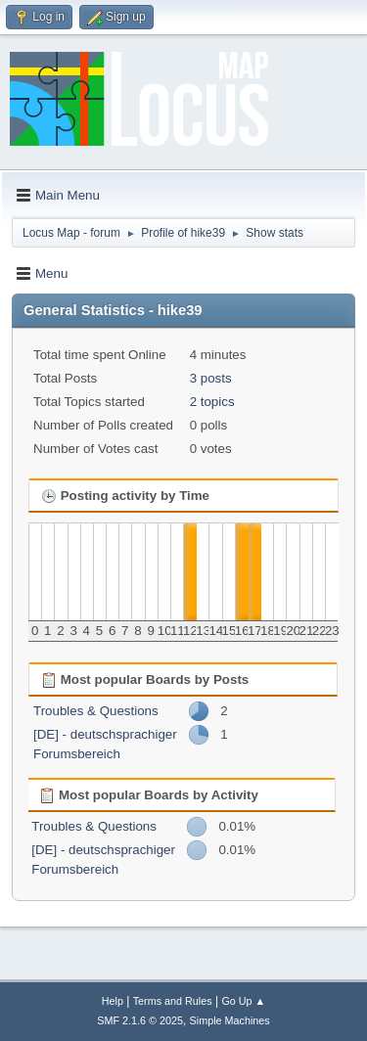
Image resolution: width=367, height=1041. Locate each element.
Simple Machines (230, 1020)
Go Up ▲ (243, 1001)
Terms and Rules (172, 1001)
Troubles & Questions (96, 710)
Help (112, 1001)
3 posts (211, 378)
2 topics (212, 401)
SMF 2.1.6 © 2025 (140, 1020)
